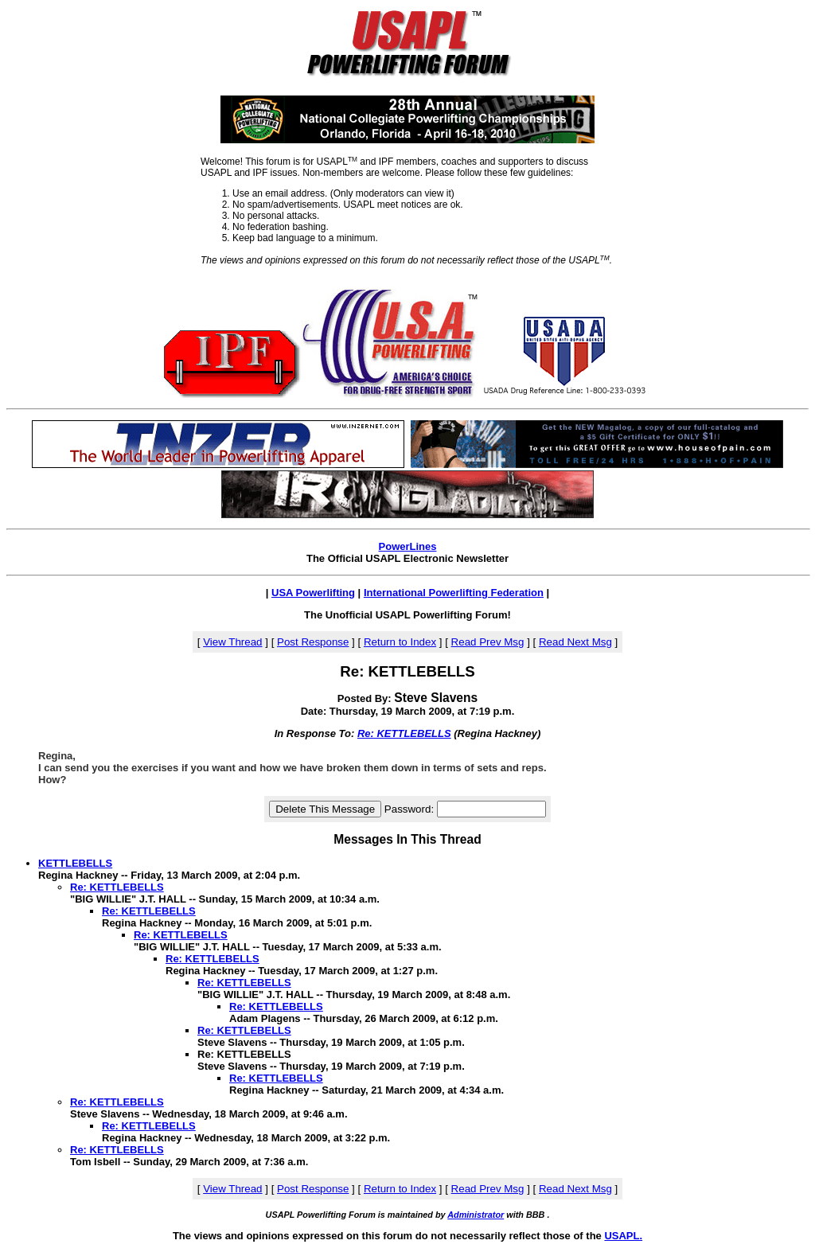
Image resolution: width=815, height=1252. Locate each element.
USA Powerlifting (313, 593)
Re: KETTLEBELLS (404, 733)
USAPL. (623, 1236)
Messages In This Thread (407, 839)
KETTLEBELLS (75, 863)
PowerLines (408, 546)
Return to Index (400, 642)
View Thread (232, 642)
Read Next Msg (575, 642)
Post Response (313, 642)
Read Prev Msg (487, 642)
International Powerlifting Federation (454, 593)
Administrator (475, 1214)
